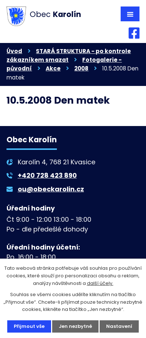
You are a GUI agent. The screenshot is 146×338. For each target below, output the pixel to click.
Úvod (14, 51)
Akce (53, 68)
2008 (81, 68)
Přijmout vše (29, 326)
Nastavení (119, 326)
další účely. (100, 283)
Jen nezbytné (75, 326)
